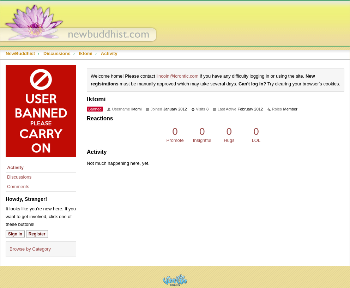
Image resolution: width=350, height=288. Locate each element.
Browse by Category (30, 249)
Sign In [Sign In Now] (15, 234)
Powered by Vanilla (175, 280)
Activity (15, 167)
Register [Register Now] (37, 234)
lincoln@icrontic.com (177, 76)
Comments (18, 186)
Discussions (19, 177)
